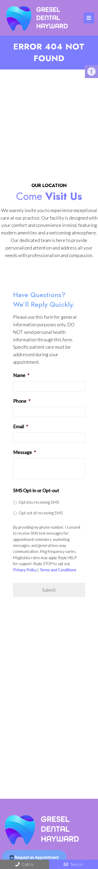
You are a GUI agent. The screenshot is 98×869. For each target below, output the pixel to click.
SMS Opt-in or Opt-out (36, 490)
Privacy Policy (25, 570)
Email (20, 426)
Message (24, 452)
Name (21, 375)
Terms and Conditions (57, 570)
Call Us (24, 864)
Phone (21, 401)
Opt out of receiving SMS (41, 512)
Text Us (73, 864)
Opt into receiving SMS (39, 502)
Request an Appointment (34, 857)
